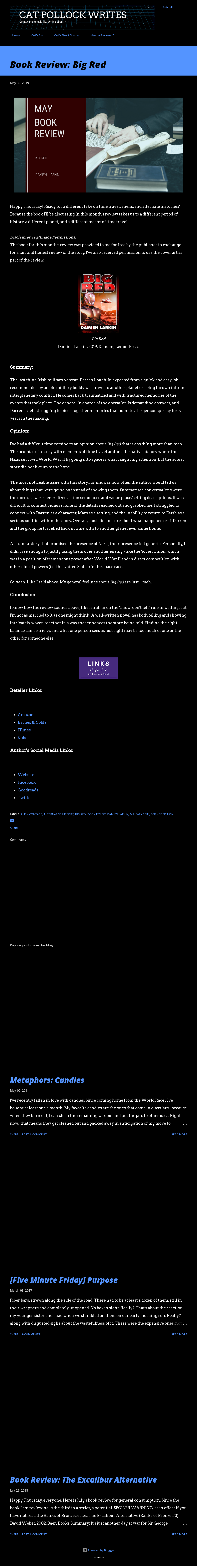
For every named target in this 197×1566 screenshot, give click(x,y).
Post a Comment (34, 1134)
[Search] (168, 7)
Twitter (25, 797)
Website (26, 774)
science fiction (162, 814)
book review (96, 814)
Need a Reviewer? (100, 35)
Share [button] (14, 828)
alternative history (58, 814)
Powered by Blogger (98, 1550)
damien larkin (117, 814)
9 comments (31, 1334)
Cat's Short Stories (64, 35)
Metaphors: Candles (47, 1080)
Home (14, 35)
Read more (179, 1134)
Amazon (26, 714)
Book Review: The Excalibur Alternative (83, 1479)
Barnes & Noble (32, 722)
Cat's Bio (35, 35)
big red (80, 814)
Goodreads (28, 790)
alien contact (31, 814)
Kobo (23, 737)
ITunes (24, 730)
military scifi (139, 814)
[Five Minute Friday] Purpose (64, 1280)
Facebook (27, 782)
